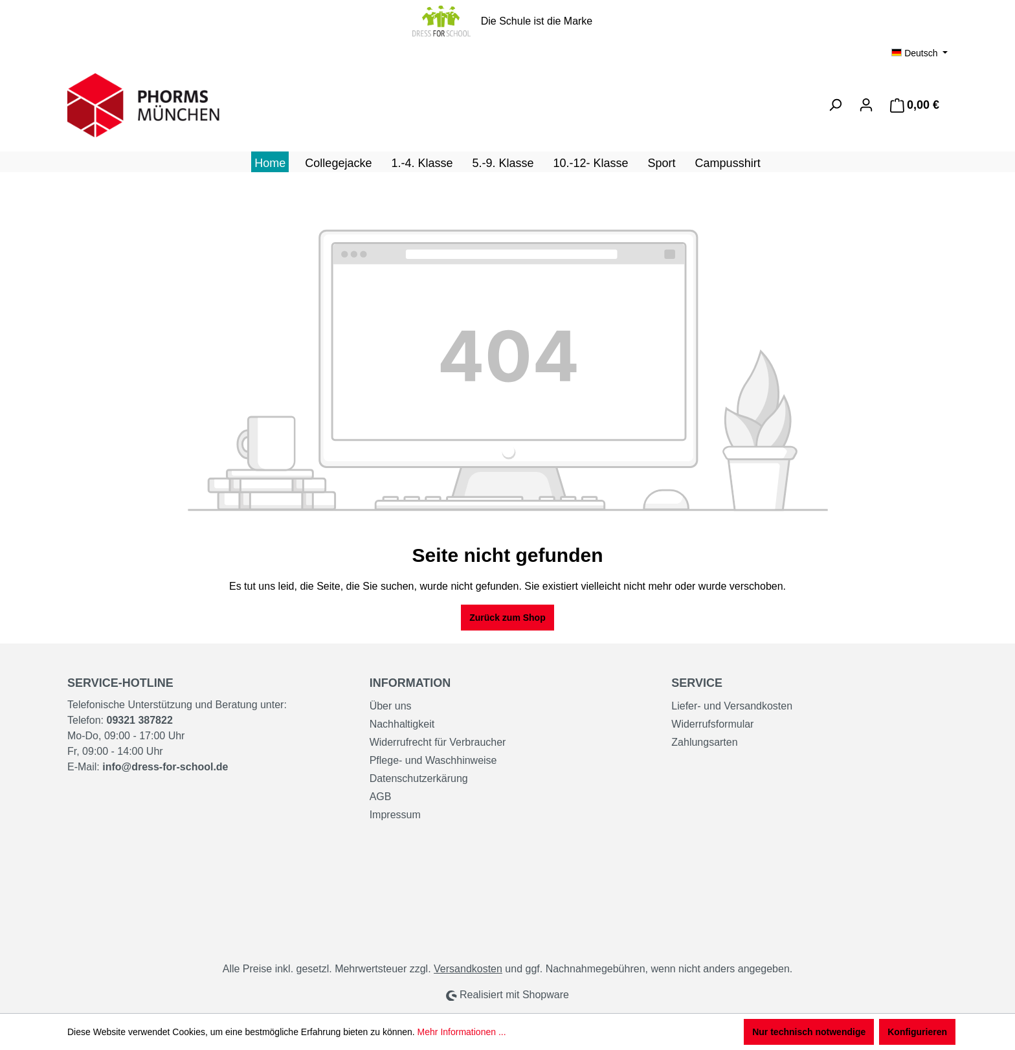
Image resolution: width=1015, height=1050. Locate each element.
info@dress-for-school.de (165, 766)
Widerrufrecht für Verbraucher (438, 742)
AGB (381, 796)
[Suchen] (835, 105)
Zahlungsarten (704, 742)
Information (410, 682)
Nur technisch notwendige (808, 1032)
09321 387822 (139, 720)
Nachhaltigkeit (402, 724)
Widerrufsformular (712, 724)
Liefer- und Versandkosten (731, 705)
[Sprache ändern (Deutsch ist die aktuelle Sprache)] (919, 53)
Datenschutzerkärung (419, 778)
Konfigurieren (917, 1032)
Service (696, 682)
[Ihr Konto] (866, 105)
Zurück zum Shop (507, 617)
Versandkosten (468, 968)
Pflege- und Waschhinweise (433, 760)
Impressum (395, 814)
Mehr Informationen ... (462, 1032)
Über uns (391, 705)
